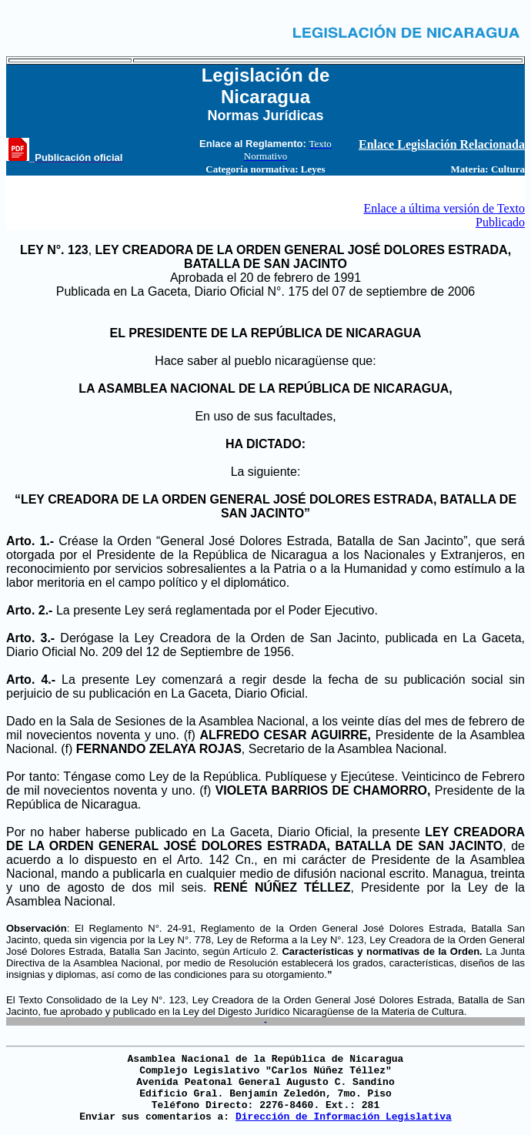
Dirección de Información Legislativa (343, 1117)
